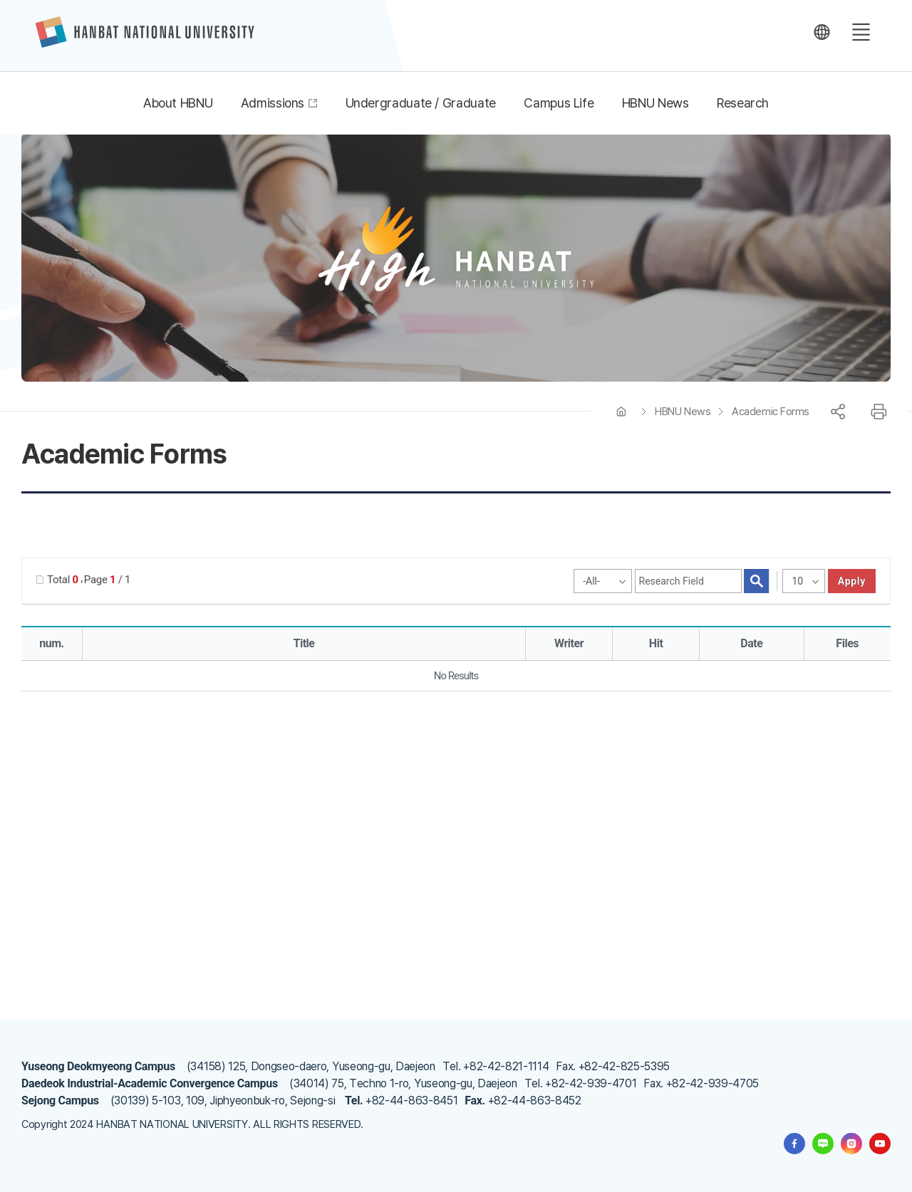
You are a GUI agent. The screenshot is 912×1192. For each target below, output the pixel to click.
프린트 (878, 411)
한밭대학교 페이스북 (794, 1143)
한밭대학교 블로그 (823, 1143)
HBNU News (682, 411)
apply (852, 581)
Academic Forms (770, 411)
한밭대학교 (145, 32)
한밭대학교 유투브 (880, 1143)
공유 (838, 411)
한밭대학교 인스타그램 (851, 1143)
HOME (621, 411)
